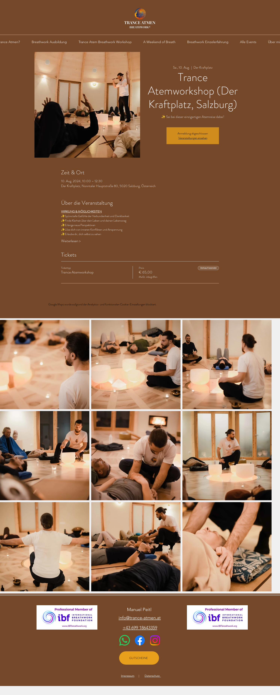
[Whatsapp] (124, 640)
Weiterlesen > (71, 241)
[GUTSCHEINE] (139, 658)
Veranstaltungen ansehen (192, 138)
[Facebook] (139, 640)
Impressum (127, 676)
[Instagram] (155, 640)
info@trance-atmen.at (140, 617)
